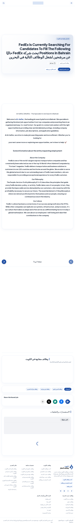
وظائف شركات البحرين (32, 389)
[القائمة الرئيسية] (71, 3)
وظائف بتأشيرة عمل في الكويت (10, 472)
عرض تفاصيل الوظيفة (63, 69)
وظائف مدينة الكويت (68, 499)
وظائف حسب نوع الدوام (45, 477)
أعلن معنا (49, 502)
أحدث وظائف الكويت (67, 480)
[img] (71, 491)
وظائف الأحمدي (69, 510)
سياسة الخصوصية (46, 513)
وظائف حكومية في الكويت (27, 469)
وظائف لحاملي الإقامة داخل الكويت (10, 477)
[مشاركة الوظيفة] (42, 402)
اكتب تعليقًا (65, 420)
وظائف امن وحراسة (45, 389)
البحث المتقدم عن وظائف (66, 483)
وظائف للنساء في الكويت (10, 469)
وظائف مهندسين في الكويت (27, 474)
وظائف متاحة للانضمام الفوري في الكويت (9, 481)
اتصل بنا (49, 510)
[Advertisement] (37, 20)
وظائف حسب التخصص (45, 472)
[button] (61, 402)
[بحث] (4, 3)
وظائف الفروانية (69, 507)
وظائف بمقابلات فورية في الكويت (10, 486)
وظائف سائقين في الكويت (27, 472)
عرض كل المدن (69, 513)
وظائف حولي (70, 502)
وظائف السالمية (69, 505)
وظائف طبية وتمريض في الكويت (28, 478)
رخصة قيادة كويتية (12, 489)
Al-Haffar (20, 119)
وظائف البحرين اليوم (64, 63)
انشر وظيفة (69, 486)
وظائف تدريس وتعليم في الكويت (28, 482)
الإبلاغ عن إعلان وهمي (45, 507)
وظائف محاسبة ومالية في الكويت (28, 487)
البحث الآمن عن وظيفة (48, 69)
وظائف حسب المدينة (46, 474)
